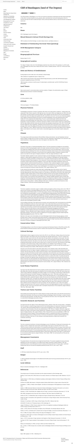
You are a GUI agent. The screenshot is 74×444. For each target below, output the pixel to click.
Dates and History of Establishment (7, 25)
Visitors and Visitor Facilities (9, 44)
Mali (35, 13)
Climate (5, 34)
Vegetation (5, 35)
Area (4, 29)
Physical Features (7, 32)
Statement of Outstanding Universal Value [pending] (8, 17)
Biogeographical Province (8, 21)
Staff (4, 52)
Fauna (4, 37)
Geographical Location (8, 22)
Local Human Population (8, 42)
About (23, 1)
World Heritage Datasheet (9, 1)
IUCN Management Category (9, 19)
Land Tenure (6, 27)
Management (6, 49)
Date (4, 59)
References (5, 57)
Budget (4, 54)
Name (4, 11)
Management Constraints (8, 50)
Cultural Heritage (6, 41)
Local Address (6, 55)
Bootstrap (19, 439)
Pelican (16, 439)
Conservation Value (7, 39)
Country (18, 1)
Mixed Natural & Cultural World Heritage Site (9, 14)
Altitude (5, 30)
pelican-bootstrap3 (11, 439)
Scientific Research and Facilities (8, 46)
